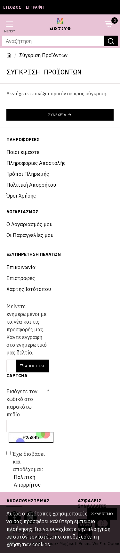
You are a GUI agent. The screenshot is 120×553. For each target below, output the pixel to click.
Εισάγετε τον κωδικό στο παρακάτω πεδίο (21, 403)
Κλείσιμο (103, 513)
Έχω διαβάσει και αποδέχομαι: (27, 470)
